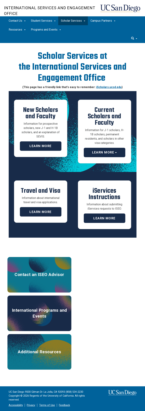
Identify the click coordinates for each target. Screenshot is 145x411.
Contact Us (17, 20)
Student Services (43, 20)
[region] (72, 45)
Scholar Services (73, 20)
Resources (17, 29)
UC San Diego (120, 10)
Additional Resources (39, 351)
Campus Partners (103, 20)
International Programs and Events (39, 313)
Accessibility (16, 405)
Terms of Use (47, 405)
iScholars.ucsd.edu (109, 87)
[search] (134, 38)
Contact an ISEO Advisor (39, 274)
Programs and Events (46, 29)
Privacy (31, 405)
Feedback (64, 405)
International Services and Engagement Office (49, 11)
